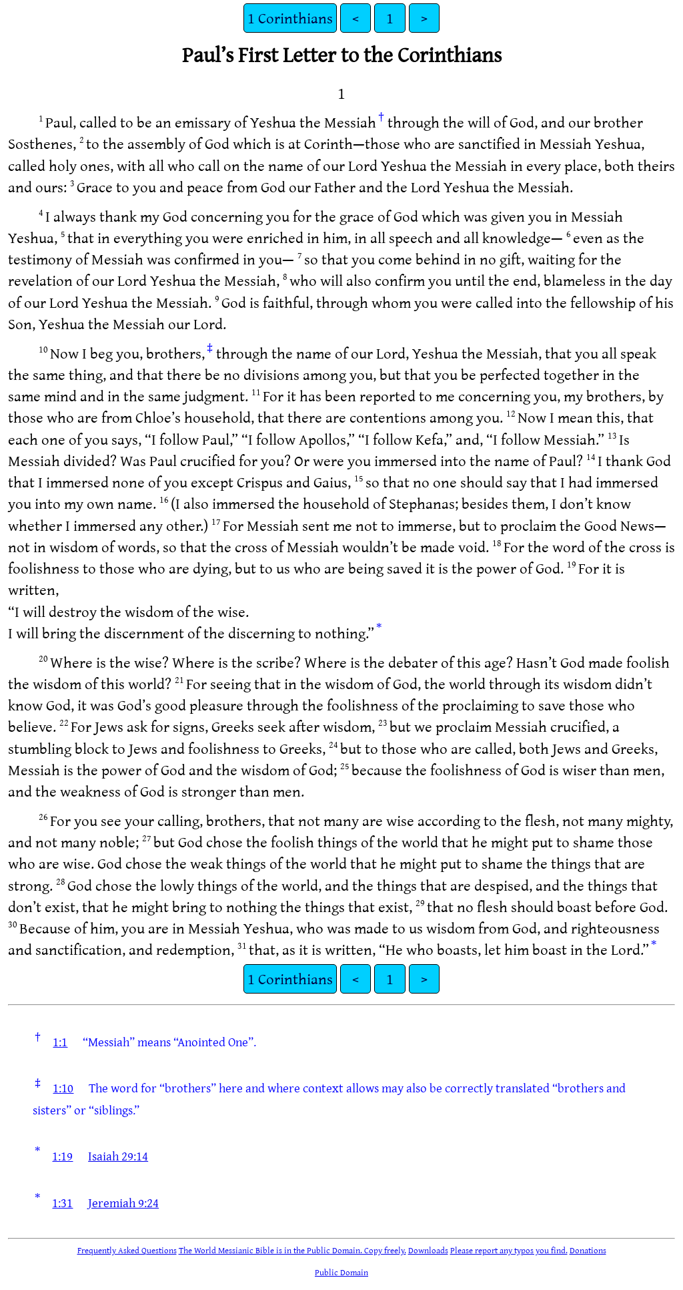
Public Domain (341, 1272)
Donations (588, 1250)
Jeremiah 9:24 (123, 1202)
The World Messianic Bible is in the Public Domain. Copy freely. (292, 1250)
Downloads (428, 1250)
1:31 (62, 1202)
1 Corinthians (290, 18)
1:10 (63, 1087)
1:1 (60, 1041)
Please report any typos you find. (509, 1250)
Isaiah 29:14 (118, 1155)
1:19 (62, 1155)
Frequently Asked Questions (127, 1250)
